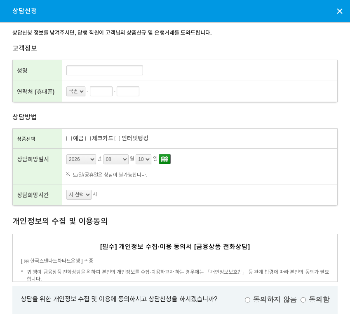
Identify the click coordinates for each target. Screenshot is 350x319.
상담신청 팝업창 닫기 (340, 10)
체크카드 (102, 138)
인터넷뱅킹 (135, 138)
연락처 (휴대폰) (35, 91)
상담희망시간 (33, 195)
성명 (22, 71)
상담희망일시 (33, 159)
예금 (78, 138)
